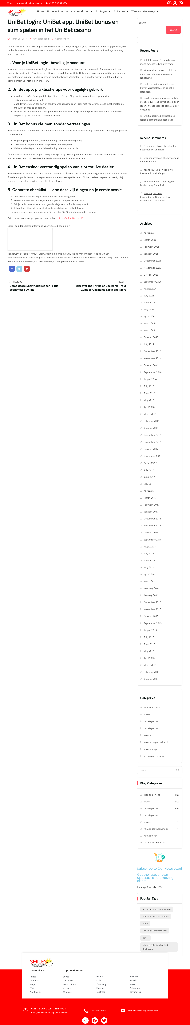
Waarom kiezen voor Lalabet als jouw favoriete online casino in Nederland (159, 74)
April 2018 (149, 407)
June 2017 (149, 476)
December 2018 (152, 351)
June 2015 (149, 644)
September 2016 (153, 539)
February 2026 (151, 246)
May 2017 (149, 483)
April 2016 (149, 574)
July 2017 (149, 469)
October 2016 (151, 532)
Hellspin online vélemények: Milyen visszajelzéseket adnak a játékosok (157, 87)
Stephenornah (151, 146)
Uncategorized (41, 38)
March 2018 (150, 414)
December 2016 (152, 518)
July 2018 (149, 386)
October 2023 (151, 337)
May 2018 (149, 400)
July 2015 (149, 637)
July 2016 (149, 553)
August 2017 (150, 463)
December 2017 (152, 435)
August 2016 (150, 546)
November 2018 (152, 358)
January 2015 (151, 679)
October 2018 (151, 365)
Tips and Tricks (152, 707)
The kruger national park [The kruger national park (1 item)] (155, 930)
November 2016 (152, 525)
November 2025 (152, 267)
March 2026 (150, 239)
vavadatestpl (150, 749)
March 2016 (150, 581)
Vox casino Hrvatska (154, 756)
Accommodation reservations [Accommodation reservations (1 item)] (157, 909)
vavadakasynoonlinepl (156, 742)
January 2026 (151, 253)
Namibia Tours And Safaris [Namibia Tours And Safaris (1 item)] (156, 916)
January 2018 (151, 428)
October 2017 (151, 449)
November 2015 (152, 609)
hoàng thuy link (152, 169)
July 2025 (149, 295)
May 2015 (149, 651)
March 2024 (150, 330)
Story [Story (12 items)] (145, 923)
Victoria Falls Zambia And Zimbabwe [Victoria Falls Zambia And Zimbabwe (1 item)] (155, 947)
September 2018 (153, 372)
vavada (147, 735)
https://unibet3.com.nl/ (70, 218)
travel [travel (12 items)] (145, 937)
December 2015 (152, 602)
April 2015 (149, 658)
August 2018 (150, 379)
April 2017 (149, 490)
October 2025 (151, 274)
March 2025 (150, 323)
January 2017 (151, 511)
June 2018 (149, 393)
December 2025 (152, 260)
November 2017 (152, 441)
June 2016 (149, 560)
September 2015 (153, 623)
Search (142, 22)
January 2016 (151, 595)
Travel (147, 714)
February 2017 (151, 504)
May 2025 (149, 309)
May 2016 (149, 567)
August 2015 (150, 630)
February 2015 (151, 672)
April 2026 (149, 232)
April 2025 (149, 316)
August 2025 (150, 288)
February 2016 (151, 588)
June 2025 (149, 302)
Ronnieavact (150, 181)
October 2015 (151, 616)
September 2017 (153, 456)
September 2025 (153, 281)
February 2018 (151, 421)
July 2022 (149, 344)
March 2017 (150, 497)
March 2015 (150, 665)
